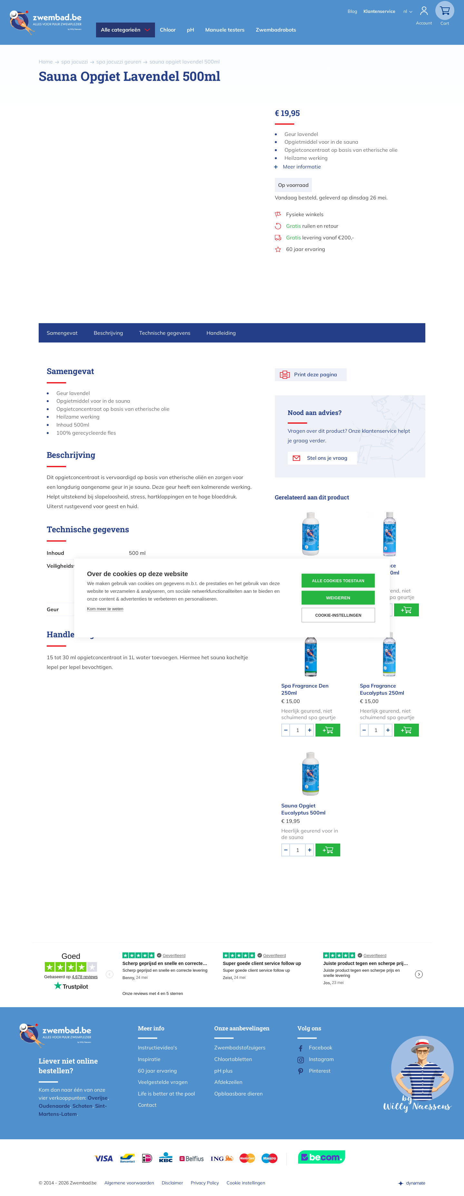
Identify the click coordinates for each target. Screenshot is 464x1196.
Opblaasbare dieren (238, 1093)
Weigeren (338, 597)
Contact (147, 1105)
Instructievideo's (157, 1047)
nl (405, 11)
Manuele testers (225, 29)
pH (190, 29)
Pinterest (320, 1070)
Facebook (320, 1047)
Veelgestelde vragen (163, 1082)
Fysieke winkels (305, 214)
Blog (352, 11)
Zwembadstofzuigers (240, 1047)
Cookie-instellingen (338, 615)
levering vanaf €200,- (320, 237)
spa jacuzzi (74, 61)
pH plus (223, 1070)
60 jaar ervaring (305, 249)
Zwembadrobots (276, 29)
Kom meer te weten (105, 608)
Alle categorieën (120, 29)
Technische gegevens (164, 333)
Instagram (321, 1059)
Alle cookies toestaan (338, 580)
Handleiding (221, 333)
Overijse (98, 1098)
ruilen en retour (312, 226)
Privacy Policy (205, 1183)
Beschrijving (108, 333)
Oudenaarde (54, 1106)
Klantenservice (379, 11)
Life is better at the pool (166, 1093)
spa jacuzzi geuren (118, 61)
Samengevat (62, 333)
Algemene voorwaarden (129, 1183)
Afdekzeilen (228, 1082)
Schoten (82, 1106)
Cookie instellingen (246, 1183)
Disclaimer (172, 1183)
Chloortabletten (233, 1059)
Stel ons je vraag (327, 458)
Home (46, 61)
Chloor (168, 29)
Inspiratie (149, 1059)
